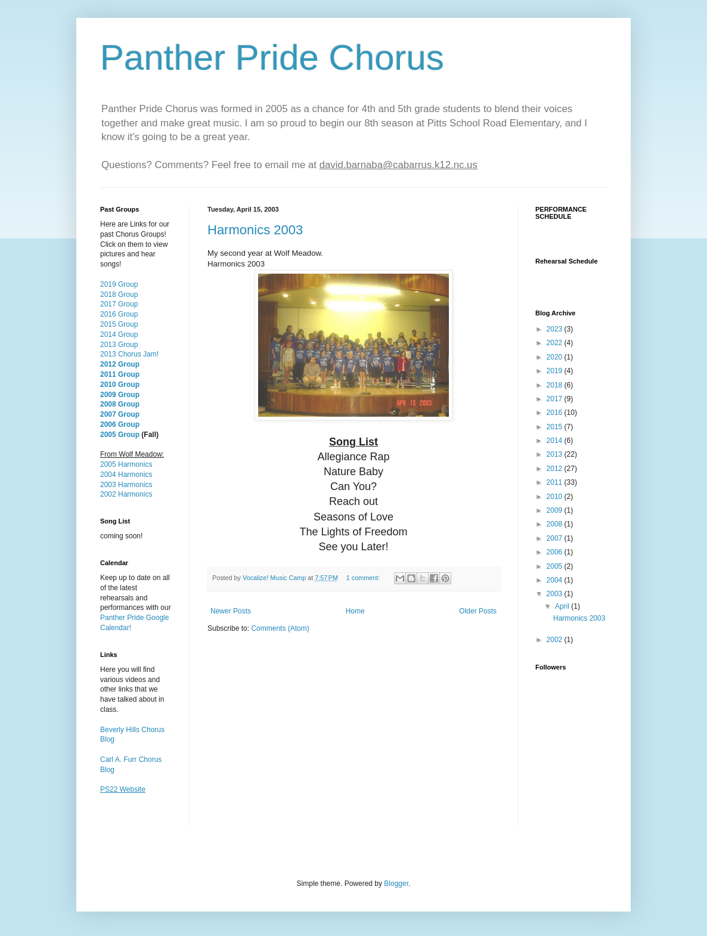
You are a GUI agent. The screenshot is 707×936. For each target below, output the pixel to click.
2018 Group (119, 294)
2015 (556, 427)
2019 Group (119, 284)
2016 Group (119, 314)
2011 (556, 482)
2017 (556, 399)
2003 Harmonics (126, 485)
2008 (556, 524)
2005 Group (119, 434)
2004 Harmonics (126, 474)
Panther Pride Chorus (272, 58)
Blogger (396, 883)
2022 (556, 343)
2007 (556, 538)
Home (355, 611)
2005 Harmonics (126, 464)
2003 (556, 594)
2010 (556, 496)
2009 (556, 510)
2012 (556, 468)
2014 (556, 440)
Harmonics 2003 (255, 229)
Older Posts (478, 611)
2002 (556, 640)
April (563, 606)
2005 (556, 566)
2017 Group (119, 304)
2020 (556, 357)
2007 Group (119, 414)
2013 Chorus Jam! (129, 354)
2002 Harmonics (126, 494)
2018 (556, 385)
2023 (556, 329)
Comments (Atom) (280, 628)
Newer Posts (230, 611)
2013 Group (119, 344)
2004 (556, 580)
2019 (556, 371)
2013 (556, 454)
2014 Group (119, 334)
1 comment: (364, 577)
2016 (556, 412)
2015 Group (119, 324)
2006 (556, 552)
